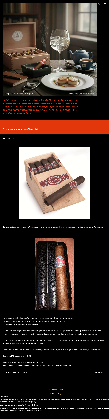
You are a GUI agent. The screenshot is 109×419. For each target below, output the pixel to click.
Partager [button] (99, 372)
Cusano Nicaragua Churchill (16, 372)
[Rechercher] (99, 4)
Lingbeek (60, 394)
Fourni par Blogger (55, 389)
